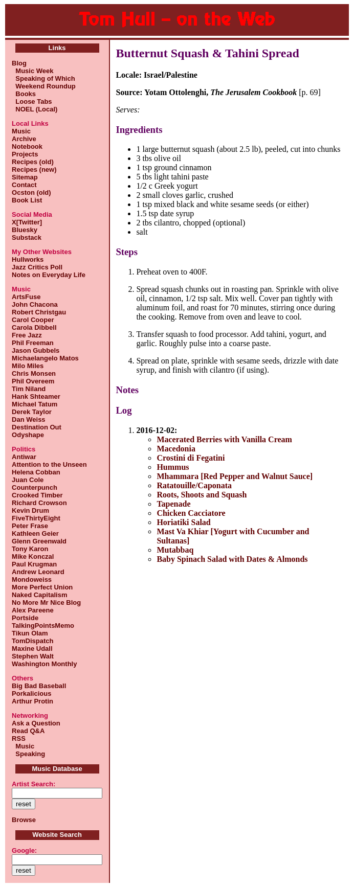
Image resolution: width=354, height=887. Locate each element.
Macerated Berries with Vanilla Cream (224, 439)
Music (21, 131)
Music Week (32, 71)
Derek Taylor (32, 412)
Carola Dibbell (34, 327)
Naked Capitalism (39, 595)
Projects (25, 154)
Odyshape (28, 435)
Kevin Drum (30, 510)
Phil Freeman (33, 343)
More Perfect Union (42, 587)
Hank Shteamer (36, 396)
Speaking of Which (43, 78)
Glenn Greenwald (39, 541)
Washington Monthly (44, 664)
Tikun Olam (30, 633)
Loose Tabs (32, 101)
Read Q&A (28, 731)
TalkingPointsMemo (43, 625)
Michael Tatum (34, 404)
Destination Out (36, 427)
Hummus (173, 467)
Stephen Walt (33, 656)
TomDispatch (32, 641)
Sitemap (25, 177)
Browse (24, 820)
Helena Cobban (36, 472)
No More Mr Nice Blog (46, 602)
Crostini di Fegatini (191, 457)
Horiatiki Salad (183, 522)
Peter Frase (30, 526)
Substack (26, 237)
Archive (24, 139)
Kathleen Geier (35, 533)
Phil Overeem (33, 381)
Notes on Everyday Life (48, 275)
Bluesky (24, 230)
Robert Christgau (39, 312)
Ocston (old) (31, 192)
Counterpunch (34, 487)
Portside (25, 618)
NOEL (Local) (34, 109)
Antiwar (24, 457)
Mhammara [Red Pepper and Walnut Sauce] (235, 476)
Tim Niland (29, 389)
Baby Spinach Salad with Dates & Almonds (232, 559)
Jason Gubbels (35, 350)
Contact (24, 185)
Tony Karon (30, 549)
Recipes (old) (33, 162)
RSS (19, 738)
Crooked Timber (37, 495)
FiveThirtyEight (36, 518)
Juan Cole (27, 480)
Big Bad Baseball (39, 686)
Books (24, 94)
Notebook (27, 146)
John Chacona (35, 304)
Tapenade (173, 503)
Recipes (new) (34, 169)
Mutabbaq (175, 549)
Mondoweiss (32, 579)
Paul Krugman (34, 564)
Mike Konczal (33, 556)
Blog (19, 63)
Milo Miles (27, 366)
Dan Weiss (29, 419)
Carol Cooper (33, 320)
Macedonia (176, 448)
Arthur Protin (32, 701)
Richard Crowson (39, 503)
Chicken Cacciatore (191, 513)
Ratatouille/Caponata (194, 485)
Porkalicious (31, 693)
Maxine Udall (32, 648)
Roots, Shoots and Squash (202, 494)
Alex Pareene (33, 610)
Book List (27, 200)
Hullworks (27, 259)
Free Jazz (27, 335)
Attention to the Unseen (49, 464)
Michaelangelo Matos (45, 358)
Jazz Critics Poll (37, 267)
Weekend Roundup (44, 86)
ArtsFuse (26, 297)
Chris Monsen (34, 373)
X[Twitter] (27, 222)
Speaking (28, 754)
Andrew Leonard (38, 572)
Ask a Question (36, 723)
